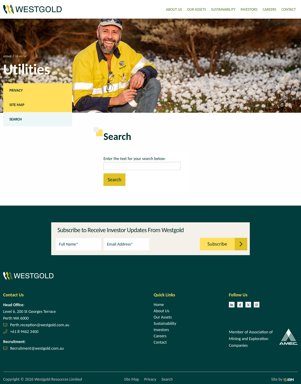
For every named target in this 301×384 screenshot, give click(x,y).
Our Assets (196, 9)
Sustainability (223, 9)
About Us (174, 9)
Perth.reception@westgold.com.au (39, 324)
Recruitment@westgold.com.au (37, 347)
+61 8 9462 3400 (24, 330)
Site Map (16, 104)
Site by (282, 378)
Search (15, 118)
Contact (288, 9)
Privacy (16, 89)
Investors (249, 9)
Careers (269, 9)
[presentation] (175, 243)
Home (159, 303)
